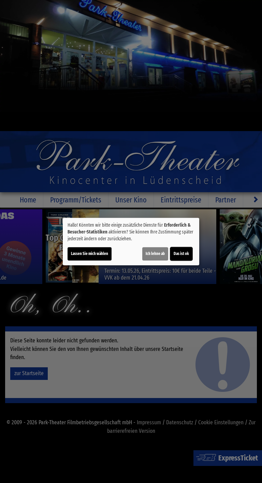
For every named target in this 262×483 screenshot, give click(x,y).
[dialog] (131, 242)
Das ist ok (181, 253)
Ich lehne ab (155, 253)
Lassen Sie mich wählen (89, 253)
